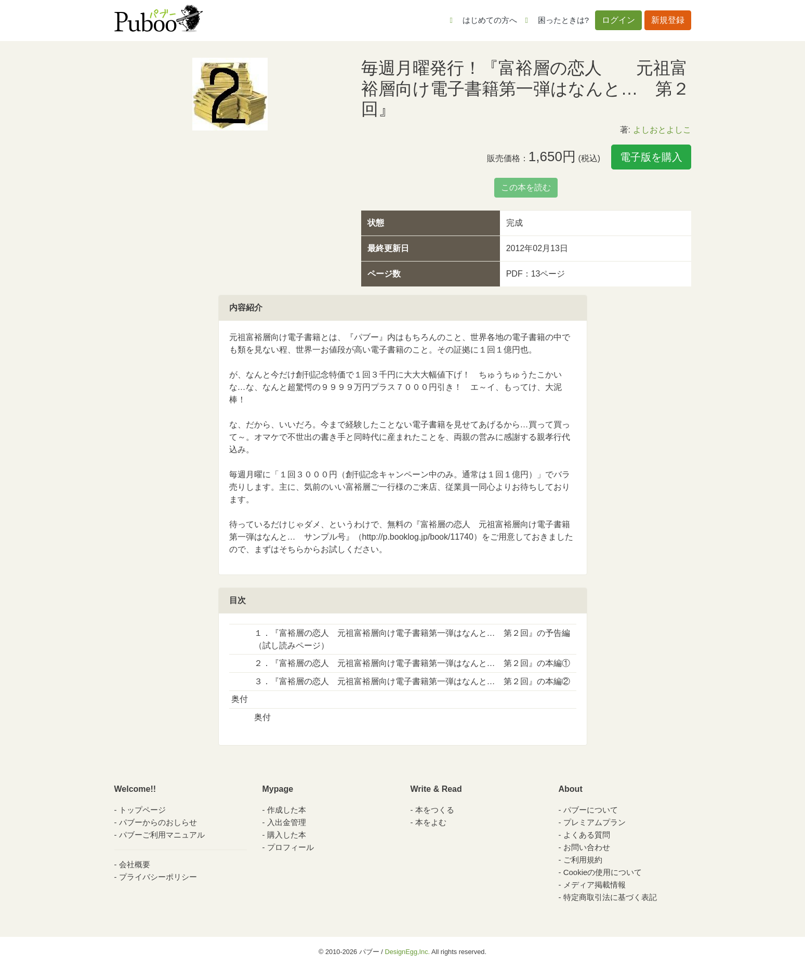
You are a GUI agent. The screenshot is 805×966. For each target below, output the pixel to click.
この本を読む (526, 187)
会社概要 (134, 864)
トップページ (142, 809)
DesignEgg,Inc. (407, 952)
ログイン (618, 20)
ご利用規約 (582, 859)
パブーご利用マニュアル (162, 834)
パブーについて (590, 809)
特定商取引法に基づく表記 (610, 897)
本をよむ (430, 822)
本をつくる (434, 809)
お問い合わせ (586, 847)
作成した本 (286, 809)
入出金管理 (286, 822)
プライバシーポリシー (158, 876)
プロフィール (290, 847)
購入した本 (286, 834)
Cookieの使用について (602, 872)
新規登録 (667, 20)
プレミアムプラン (594, 822)
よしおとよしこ (662, 129)
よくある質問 (586, 834)
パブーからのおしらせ (158, 822)
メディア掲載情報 (594, 884)
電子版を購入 (651, 157)
